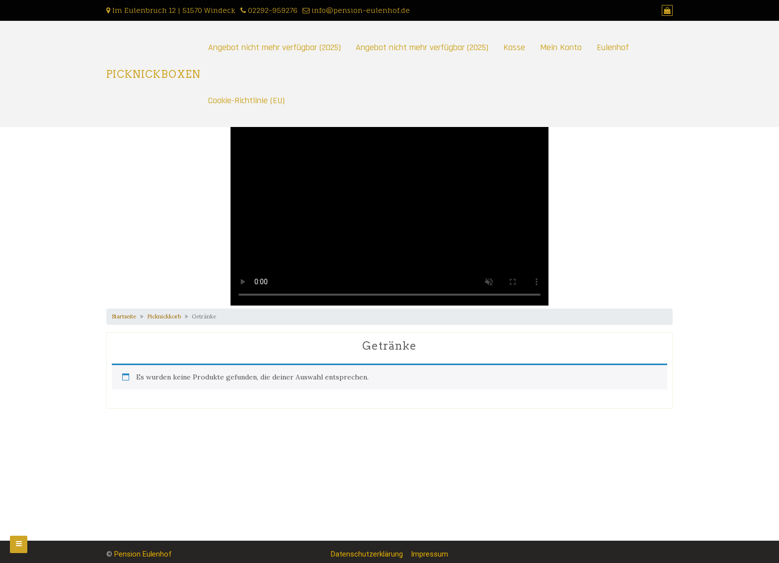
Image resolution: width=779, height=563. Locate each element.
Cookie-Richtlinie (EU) (246, 100)
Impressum (429, 554)
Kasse (514, 47)
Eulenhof (613, 47)
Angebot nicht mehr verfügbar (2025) (274, 47)
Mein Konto (561, 47)
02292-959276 (273, 10)
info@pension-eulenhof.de (361, 10)
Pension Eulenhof (143, 554)
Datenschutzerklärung (367, 554)
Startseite (124, 316)
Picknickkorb (164, 316)
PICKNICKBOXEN (153, 74)
